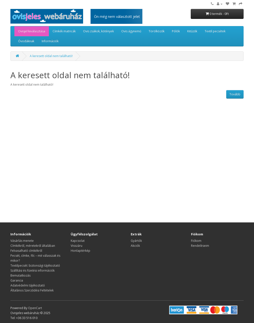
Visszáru (76, 246)
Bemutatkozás (20, 275)
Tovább (234, 94)
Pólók (176, 31)
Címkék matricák (64, 31)
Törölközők (156, 31)
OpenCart (35, 308)
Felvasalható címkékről (26, 251)
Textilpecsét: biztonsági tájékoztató (35, 265)
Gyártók (136, 241)
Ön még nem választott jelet (117, 16)
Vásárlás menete (22, 241)
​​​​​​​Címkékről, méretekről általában (32, 246)
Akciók (135, 246)
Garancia (16, 280)
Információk (50, 41)
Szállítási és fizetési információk (32, 270)
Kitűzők (192, 31)
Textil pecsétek (215, 31)
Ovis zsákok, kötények (98, 31)
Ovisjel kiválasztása (31, 31)
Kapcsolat (78, 241)
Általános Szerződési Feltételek (32, 290)
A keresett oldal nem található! (51, 56)
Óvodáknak (26, 41)
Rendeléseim (200, 246)
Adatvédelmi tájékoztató (27, 285)
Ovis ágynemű (131, 31)
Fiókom (196, 241)
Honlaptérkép (80, 251)
